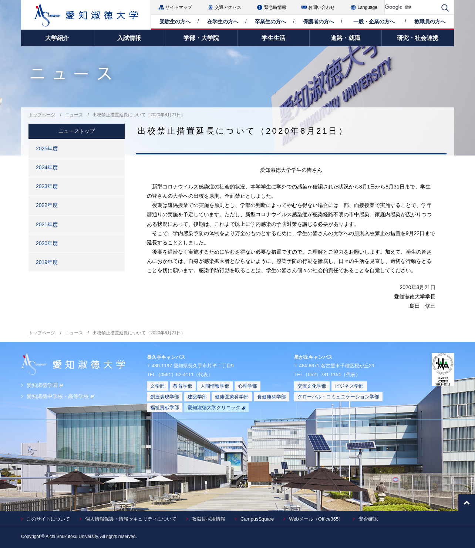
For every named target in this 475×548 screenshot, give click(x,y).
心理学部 (247, 386)
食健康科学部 (271, 397)
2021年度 (47, 224)
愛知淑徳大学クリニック (216, 407)
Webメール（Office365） (316, 519)
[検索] (411, 7)
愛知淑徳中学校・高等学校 (60, 396)
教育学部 (182, 386)
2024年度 (47, 167)
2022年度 (47, 205)
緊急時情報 (275, 7)
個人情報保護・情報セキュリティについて (130, 519)
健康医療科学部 (232, 397)
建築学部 (197, 397)
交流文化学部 (311, 386)
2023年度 (47, 186)
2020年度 (47, 243)
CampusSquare (257, 519)
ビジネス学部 (349, 386)
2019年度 (47, 262)
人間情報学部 (215, 386)
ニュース (74, 114)
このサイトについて (48, 519)
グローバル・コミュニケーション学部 (338, 397)
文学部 (157, 386)
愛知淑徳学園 (45, 385)
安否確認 (368, 519)
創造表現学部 (164, 397)
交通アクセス (228, 7)
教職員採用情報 (208, 519)
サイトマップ (178, 7)
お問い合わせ (321, 7)
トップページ (41, 114)
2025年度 (47, 148)
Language (367, 7)
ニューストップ (76, 131)
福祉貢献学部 (164, 407)
